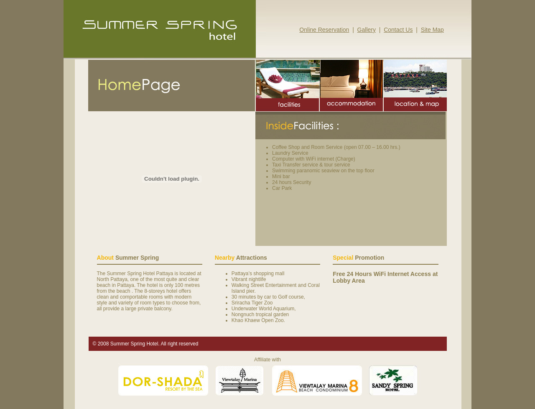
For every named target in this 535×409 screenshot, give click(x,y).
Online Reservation (324, 29)
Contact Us (398, 29)
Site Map (432, 29)
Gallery (366, 29)
